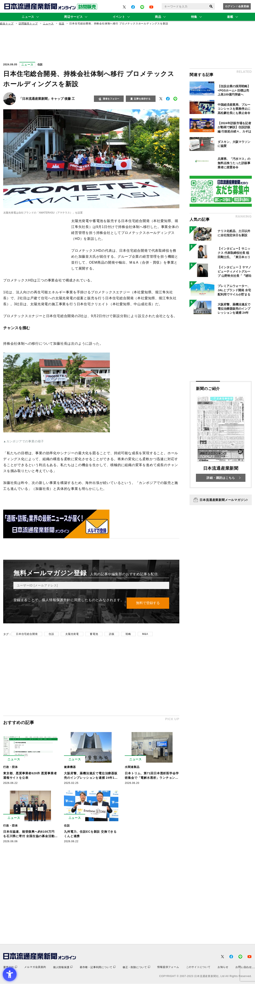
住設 (61, 23)
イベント (119, 16)
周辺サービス (73, 16)
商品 (158, 16)
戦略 (128, 634)
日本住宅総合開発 (27, 634)
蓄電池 (94, 634)
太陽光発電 (72, 634)
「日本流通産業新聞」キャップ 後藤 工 (47, 98)
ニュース (28, 16)
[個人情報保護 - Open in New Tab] (63, 967)
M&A (145, 634)
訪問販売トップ (28, 23)
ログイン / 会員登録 (237, 6)
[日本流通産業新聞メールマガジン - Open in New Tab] (221, 500)
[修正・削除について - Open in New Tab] (136, 967)
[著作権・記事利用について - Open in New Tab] (98, 967)
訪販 (112, 634)
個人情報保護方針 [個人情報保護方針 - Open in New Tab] (56, 600)
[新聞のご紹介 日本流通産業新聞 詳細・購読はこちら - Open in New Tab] (221, 434)
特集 (194, 16)
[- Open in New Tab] (124, 7)
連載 (230, 16)
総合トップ (7, 23)
